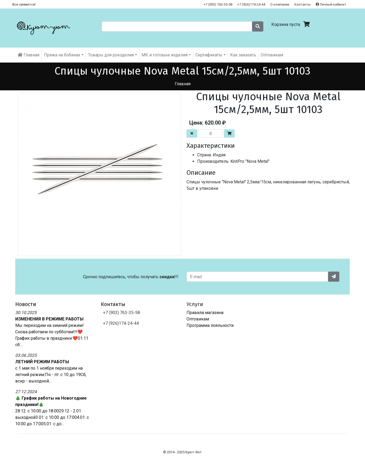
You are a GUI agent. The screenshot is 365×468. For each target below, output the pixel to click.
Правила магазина (205, 312)
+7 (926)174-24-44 (251, 4)
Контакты (302, 4)
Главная (28, 54)
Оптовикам (272, 54)
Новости (25, 304)
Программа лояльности (210, 325)
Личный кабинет (331, 4)
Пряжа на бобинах (62, 54)
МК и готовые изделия (165, 54)
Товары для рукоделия (111, 54)
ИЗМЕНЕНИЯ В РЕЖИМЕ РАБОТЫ (49, 319)
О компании (279, 4)
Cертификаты (208, 54)
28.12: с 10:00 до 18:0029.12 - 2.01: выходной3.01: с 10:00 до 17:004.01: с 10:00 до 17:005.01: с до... (52, 417)
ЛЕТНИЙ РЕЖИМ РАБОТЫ (42, 361)
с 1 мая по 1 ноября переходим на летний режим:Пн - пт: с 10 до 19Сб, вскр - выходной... (50, 375)
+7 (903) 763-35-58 (218, 4)
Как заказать (243, 54)
